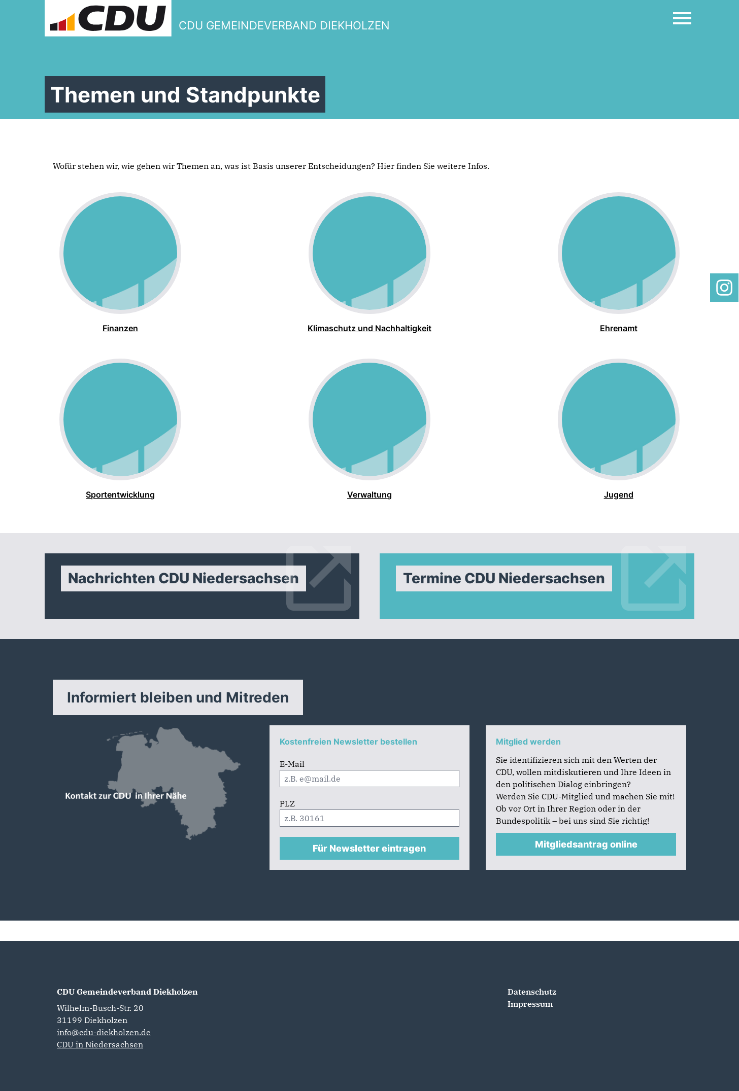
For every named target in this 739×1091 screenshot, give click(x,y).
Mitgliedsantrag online (586, 844)
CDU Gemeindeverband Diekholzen (127, 992)
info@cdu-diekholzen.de (104, 1032)
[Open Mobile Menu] (682, 18)
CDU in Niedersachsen (100, 1044)
